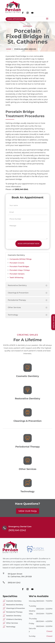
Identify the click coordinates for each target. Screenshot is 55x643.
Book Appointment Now (28, 244)
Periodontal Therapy (14, 612)
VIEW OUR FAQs (27, 511)
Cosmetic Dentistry (13, 601)
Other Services (12, 623)
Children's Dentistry (14, 619)
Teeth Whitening (16, 277)
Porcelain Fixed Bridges (25, 49)
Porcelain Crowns (17, 263)
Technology (10, 627)
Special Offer (54, 322)
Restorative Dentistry (14, 605)
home (8, 49)
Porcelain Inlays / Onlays (20, 270)
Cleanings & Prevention (15, 608)
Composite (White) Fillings (21, 259)
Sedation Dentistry (13, 616)
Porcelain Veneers (17, 274)
